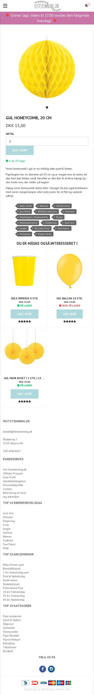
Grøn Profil (9, 477)
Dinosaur (70, 211)
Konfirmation (10, 580)
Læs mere (69, 314)
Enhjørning (51, 222)
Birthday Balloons (47, 211)
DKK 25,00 (24, 301)
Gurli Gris (69, 222)
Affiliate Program (13, 473)
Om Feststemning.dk (14, 469)
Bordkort (8, 651)
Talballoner (10, 647)
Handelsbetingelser (14, 481)
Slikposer (8, 624)
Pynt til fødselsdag (14, 576)
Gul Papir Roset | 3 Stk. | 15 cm (24, 378)
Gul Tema (25, 211)
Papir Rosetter (11, 635)
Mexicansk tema (28, 222)
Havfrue (7, 532)
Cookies (7, 489)
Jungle (23, 228)
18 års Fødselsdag (14, 592)
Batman (44, 205)
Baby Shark (26, 205)
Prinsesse (25, 234)
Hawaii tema (63, 205)
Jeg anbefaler (11, 496)
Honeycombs (10, 631)
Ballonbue (9, 643)
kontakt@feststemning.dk (17, 431)
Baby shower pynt (13, 564)
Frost (6, 525)
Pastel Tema (44, 234)
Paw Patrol (9, 544)
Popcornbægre (11, 639)
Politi (6, 548)
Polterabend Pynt (13, 588)
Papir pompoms (12, 616)
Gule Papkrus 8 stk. (24, 298)
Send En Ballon (12, 620)
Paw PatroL (64, 228)
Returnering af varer (14, 493)
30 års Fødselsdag (14, 595)
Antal (10, 134)
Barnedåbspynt (11, 568)
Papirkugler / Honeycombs (34, 217)
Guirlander (9, 628)
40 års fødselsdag (13, 599)
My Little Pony (42, 228)
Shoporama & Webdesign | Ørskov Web (47, 689)
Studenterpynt (11, 584)
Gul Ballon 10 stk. (70, 298)
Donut (59, 217)
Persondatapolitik (13, 485)
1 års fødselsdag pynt (16, 572)
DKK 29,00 (69, 301)
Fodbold (8, 540)
